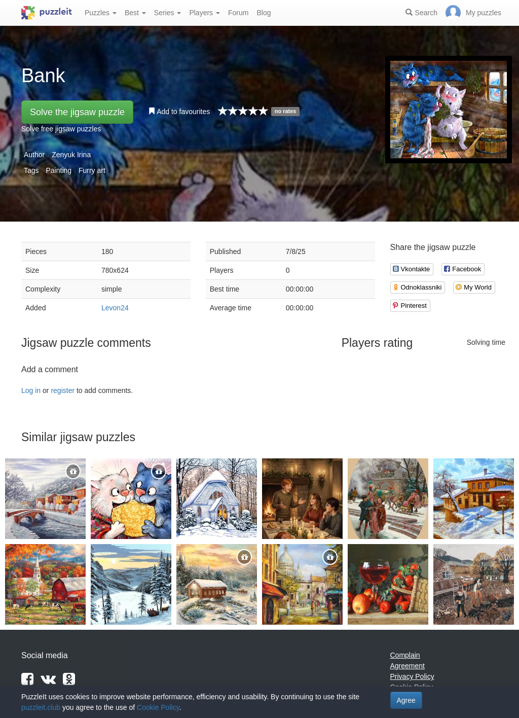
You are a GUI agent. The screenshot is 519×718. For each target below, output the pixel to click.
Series (167, 13)
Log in (31, 390)
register (63, 390)
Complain (405, 655)
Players (204, 13)
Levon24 (115, 308)
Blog (263, 13)
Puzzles (101, 13)
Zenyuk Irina (71, 155)
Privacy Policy (412, 676)
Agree (406, 700)
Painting (58, 170)
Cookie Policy (158, 707)
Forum (238, 13)
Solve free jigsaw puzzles (61, 129)
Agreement (407, 666)
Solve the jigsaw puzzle (77, 112)
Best (135, 13)
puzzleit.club (40, 707)
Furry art (92, 170)
